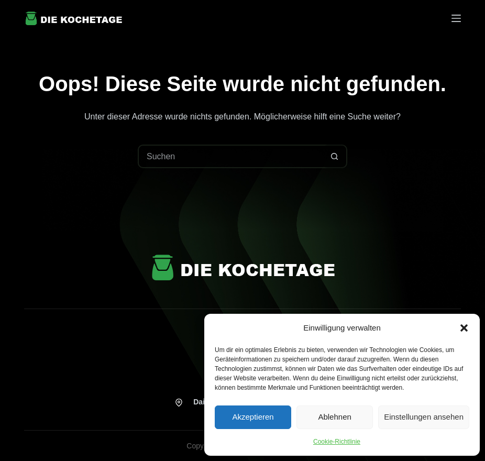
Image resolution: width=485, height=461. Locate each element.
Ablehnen (334, 416)
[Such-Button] (334, 156)
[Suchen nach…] (231, 156)
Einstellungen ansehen (424, 416)
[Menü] (456, 18)
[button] (464, 328)
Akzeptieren (252, 416)
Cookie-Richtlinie (336, 441)
